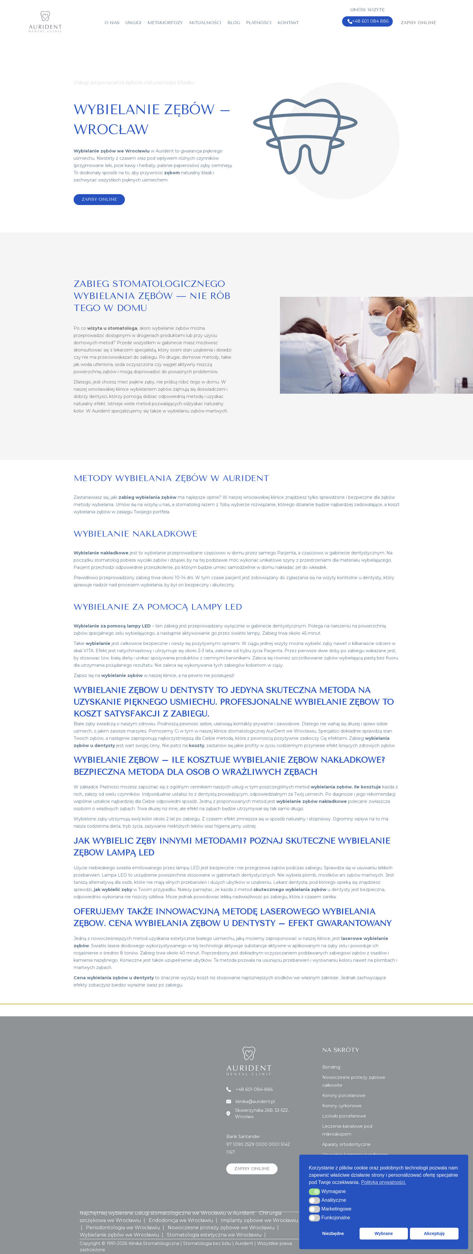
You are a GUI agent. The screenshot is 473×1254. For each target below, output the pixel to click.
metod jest (285, 801)
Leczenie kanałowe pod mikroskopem (347, 1130)
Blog (233, 22)
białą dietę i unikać (130, 658)
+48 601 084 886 (368, 21)
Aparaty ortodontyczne (346, 1144)
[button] (314, 1191)
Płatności (258, 22)
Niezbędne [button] (333, 1233)
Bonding (331, 1067)
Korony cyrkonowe (342, 1105)
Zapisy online (418, 22)
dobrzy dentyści (90, 396)
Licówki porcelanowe (344, 1116)
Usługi (133, 22)
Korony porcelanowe (344, 1095)
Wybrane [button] (384, 1233)
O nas (112, 22)
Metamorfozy (165, 22)
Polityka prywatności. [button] (383, 1182)
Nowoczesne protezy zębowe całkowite (353, 1081)
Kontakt (288, 22)
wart (129, 745)
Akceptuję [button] (434, 1233)
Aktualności (205, 22)
